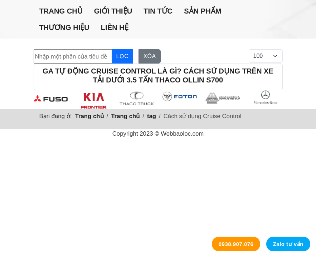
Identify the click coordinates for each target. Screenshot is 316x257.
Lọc (122, 56)
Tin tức (158, 11)
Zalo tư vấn (288, 244)
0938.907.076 (236, 244)
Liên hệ (114, 27)
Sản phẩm (202, 11)
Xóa (149, 56)
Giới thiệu (113, 11)
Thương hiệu (64, 27)
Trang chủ (61, 11)
